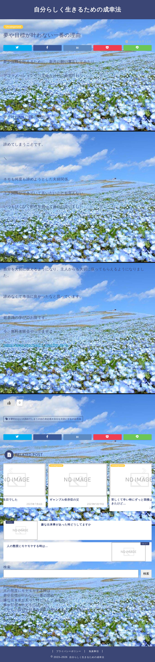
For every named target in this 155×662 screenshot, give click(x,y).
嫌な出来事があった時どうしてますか (34, 600)
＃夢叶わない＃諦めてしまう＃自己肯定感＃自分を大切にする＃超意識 (44, 419)
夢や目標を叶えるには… (23, 605)
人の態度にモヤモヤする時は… (28, 590)
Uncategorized (13, 27)
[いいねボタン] (9, 402)
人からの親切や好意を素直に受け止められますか (43, 610)
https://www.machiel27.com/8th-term (35, 345)
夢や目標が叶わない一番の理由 (28, 595)
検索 (7, 567)
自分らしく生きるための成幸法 (77, 9)
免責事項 (94, 651)
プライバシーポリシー (68, 651)
